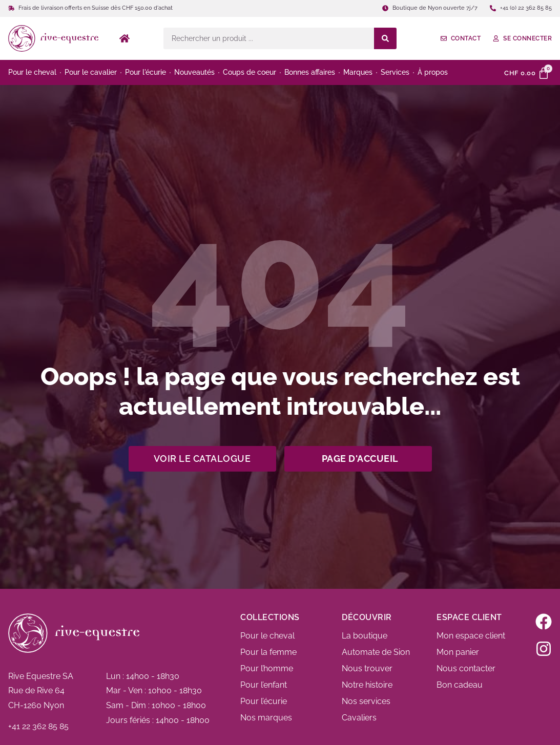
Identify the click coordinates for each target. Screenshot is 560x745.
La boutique (364, 636)
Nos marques (266, 717)
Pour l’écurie (263, 701)
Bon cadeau (460, 685)
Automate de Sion (376, 652)
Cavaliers (359, 717)
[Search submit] (385, 38)
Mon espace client (471, 636)
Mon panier (458, 652)
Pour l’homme (266, 668)
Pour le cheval (267, 636)
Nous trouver (367, 668)
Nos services (366, 701)
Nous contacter (466, 668)
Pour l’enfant (263, 685)
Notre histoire (367, 685)
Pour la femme (268, 652)
